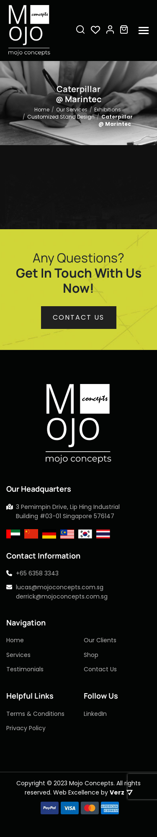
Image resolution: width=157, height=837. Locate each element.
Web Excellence (76, 792)
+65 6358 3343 (37, 573)
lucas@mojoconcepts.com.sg (59, 587)
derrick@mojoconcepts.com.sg (62, 596)
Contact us (78, 317)
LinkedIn (95, 714)
